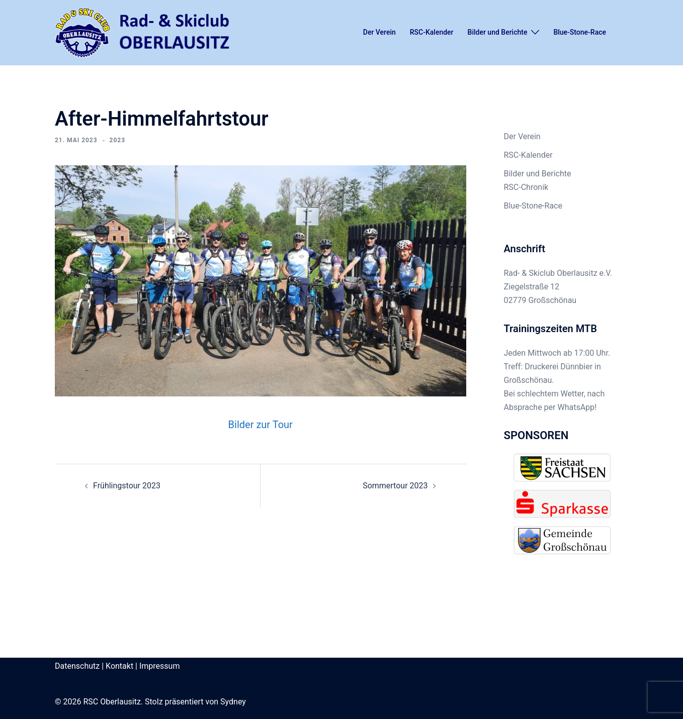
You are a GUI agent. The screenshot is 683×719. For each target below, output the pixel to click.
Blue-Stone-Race (579, 32)
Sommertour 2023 (395, 485)
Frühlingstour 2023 (126, 485)
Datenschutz (77, 666)
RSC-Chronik (526, 187)
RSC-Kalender (432, 32)
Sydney (233, 701)
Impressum (159, 666)
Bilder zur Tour (260, 425)
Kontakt (119, 666)
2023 (117, 140)
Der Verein (379, 32)
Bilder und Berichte (498, 32)
